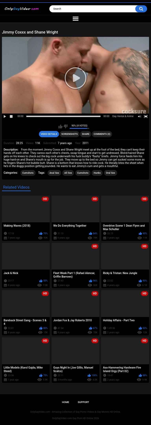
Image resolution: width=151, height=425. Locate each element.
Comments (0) (102, 134)
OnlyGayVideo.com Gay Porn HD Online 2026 (75, 418)
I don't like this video (66, 126)
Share (85, 134)
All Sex (68, 173)
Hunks (97, 173)
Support (83, 402)
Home (65, 402)
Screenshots (69, 134)
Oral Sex (110, 173)
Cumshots (28, 173)
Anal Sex (54, 173)
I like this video (60, 126)
